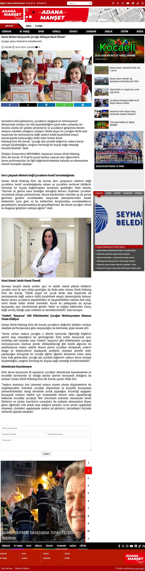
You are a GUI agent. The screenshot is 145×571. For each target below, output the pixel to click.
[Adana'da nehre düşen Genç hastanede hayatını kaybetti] (118, 114)
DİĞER (140, 31)
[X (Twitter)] (118, 3)
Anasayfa (9, 26)
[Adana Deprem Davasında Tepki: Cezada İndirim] (43, 500)
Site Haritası (7, 568)
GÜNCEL (56, 31)
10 (88, 531)
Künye (28, 26)
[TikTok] (138, 3)
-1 (88, 538)
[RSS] (143, 3)
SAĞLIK (108, 31)
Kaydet (46, 453)
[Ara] (90, 3)
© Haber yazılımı (130, 568)
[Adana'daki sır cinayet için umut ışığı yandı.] (118, 92)
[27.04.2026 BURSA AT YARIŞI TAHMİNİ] (118, 125)
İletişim (38, 26)
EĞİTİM (124, 31)
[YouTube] (128, 3)
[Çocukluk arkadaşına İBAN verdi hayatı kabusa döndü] (118, 103)
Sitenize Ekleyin (22, 568)
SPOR (41, 31)
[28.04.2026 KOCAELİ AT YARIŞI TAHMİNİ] (118, 49)
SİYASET (73, 31)
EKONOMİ (91, 31)
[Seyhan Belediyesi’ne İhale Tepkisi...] (119, 233)
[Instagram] (123, 3)
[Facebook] (113, 3)
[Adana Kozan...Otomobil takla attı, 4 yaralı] (118, 70)
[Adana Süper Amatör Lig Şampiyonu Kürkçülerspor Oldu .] (118, 81)
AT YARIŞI (25, 31)
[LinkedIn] (133, 3)
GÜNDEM (6, 31)
